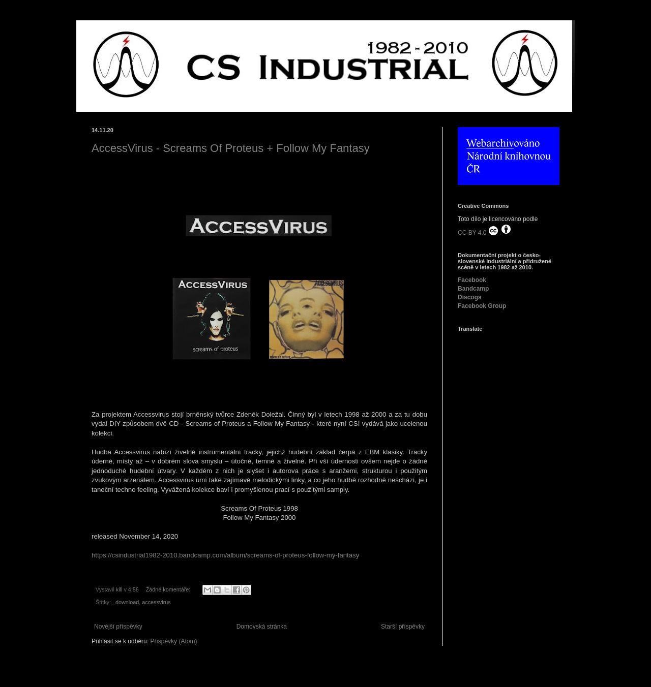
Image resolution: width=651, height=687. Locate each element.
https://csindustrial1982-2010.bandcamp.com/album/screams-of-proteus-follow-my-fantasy (225, 555)
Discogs (470, 297)
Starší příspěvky (403, 626)
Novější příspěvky (118, 626)
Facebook (472, 280)
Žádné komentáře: (169, 589)
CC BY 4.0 (485, 230)
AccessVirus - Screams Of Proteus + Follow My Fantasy (231, 148)
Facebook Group (482, 305)
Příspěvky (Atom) (173, 641)
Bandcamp (473, 288)
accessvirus (156, 602)
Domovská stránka (261, 626)
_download (125, 602)
